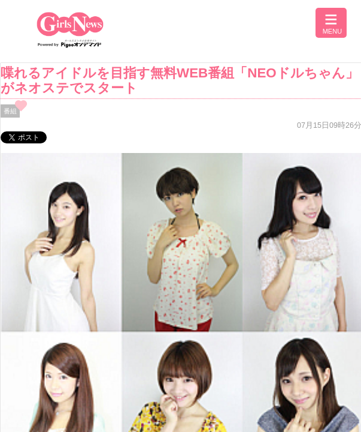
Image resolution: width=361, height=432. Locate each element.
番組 (10, 111)
